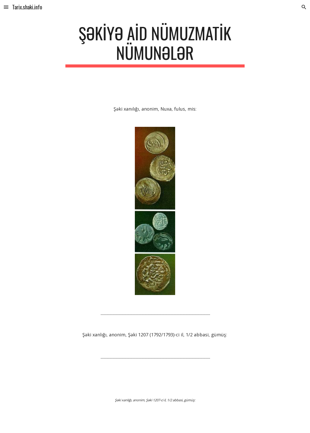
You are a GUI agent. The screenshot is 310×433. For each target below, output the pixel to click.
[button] (6, 7)
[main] (155, 45)
